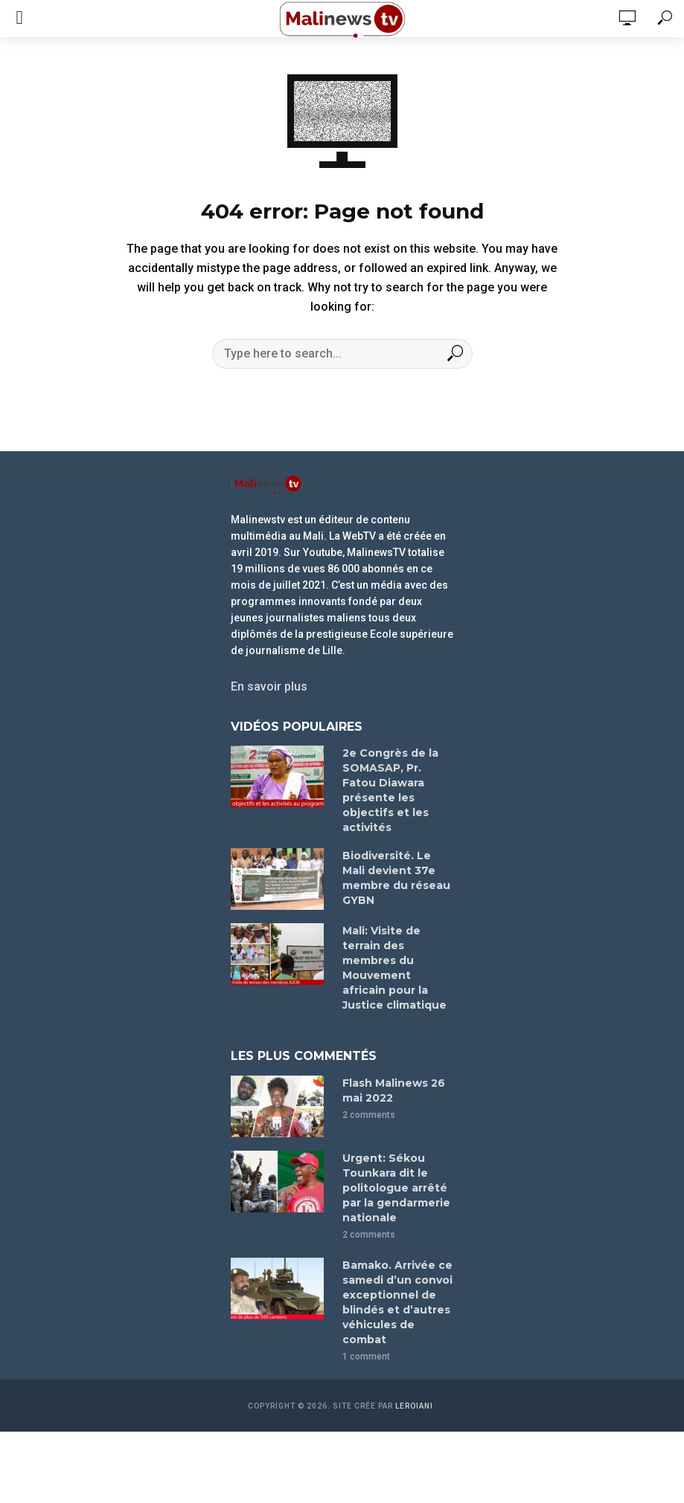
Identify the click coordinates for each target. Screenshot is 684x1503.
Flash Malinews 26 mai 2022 (393, 1090)
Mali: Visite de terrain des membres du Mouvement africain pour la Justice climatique (394, 968)
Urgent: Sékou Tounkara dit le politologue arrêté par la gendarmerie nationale (396, 1187)
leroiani (414, 1406)
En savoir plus (269, 686)
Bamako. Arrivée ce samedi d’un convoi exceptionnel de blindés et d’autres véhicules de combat (397, 1302)
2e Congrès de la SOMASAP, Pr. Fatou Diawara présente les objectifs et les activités (390, 790)
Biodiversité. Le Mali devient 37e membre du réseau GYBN (396, 878)
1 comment (366, 1356)
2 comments (368, 1115)
